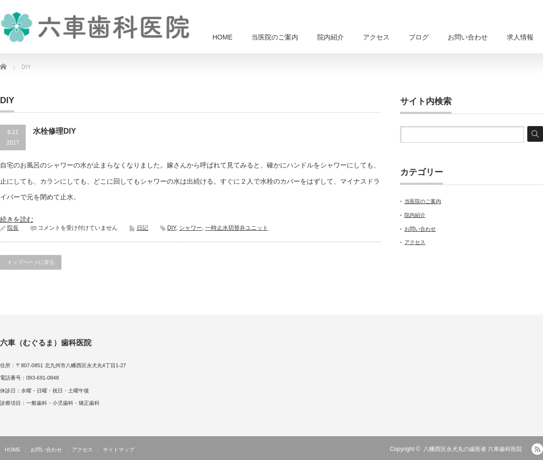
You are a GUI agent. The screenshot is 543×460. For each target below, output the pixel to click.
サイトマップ (118, 449)
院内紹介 (330, 37)
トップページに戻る (30, 262)
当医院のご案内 (274, 37)
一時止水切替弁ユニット (236, 228)
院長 (13, 228)
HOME (222, 37)
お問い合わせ (468, 37)
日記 (142, 228)
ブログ (419, 37)
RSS (537, 449)
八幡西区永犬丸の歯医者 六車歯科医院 (472, 449)
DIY (171, 228)
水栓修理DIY (54, 131)
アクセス (376, 37)
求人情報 (520, 37)
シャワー (190, 228)
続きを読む (16, 219)
